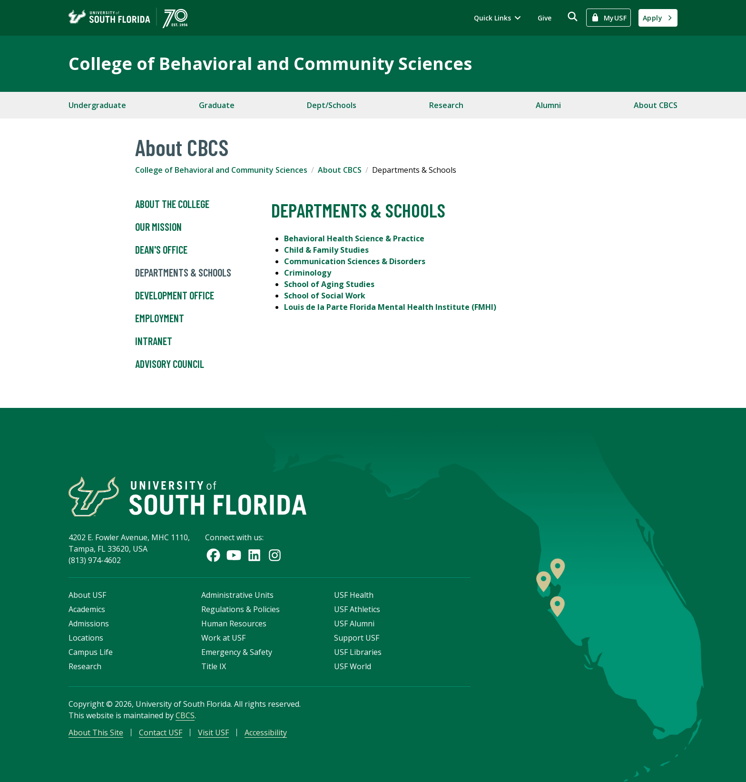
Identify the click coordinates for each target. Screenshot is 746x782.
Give (544, 17)
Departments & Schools (183, 272)
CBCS (185, 715)
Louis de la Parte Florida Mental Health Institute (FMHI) (390, 307)
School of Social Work (324, 295)
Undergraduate (97, 105)
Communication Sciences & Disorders (354, 261)
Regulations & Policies (240, 609)
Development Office (174, 295)
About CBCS (655, 105)
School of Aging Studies (329, 284)
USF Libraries (358, 652)
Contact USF (160, 732)
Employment (159, 318)
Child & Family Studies (326, 250)
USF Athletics (357, 609)
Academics (87, 609)
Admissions (89, 623)
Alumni (548, 105)
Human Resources (233, 623)
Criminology (307, 272)
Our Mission (158, 227)
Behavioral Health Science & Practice (354, 238)
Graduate (217, 105)
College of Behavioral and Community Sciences (270, 63)
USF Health (353, 595)
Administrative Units (237, 595)
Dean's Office (161, 250)
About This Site (96, 732)
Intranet (153, 341)
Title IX (213, 666)
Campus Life (91, 652)
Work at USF (223, 638)
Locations (86, 638)
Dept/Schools (331, 105)
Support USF (356, 638)
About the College (172, 204)
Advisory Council (169, 364)
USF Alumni (354, 623)
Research (446, 105)
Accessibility (266, 732)
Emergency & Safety (236, 652)
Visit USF (213, 732)
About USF (87, 595)
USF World (352, 666)
